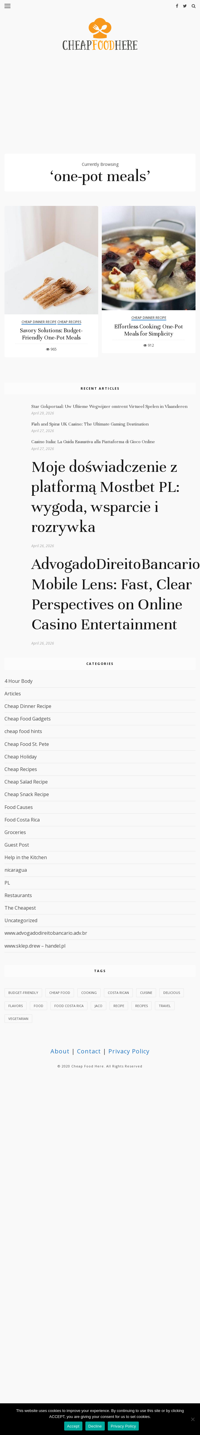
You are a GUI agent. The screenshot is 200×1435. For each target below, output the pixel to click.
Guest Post (16, 845)
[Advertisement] (100, 104)
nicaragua (15, 870)
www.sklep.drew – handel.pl (34, 946)
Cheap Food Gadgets (27, 718)
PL (7, 882)
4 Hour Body (18, 681)
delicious (171, 992)
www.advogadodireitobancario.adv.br (45, 933)
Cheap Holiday (20, 756)
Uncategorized (20, 920)
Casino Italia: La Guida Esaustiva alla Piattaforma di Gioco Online (93, 441)
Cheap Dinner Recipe (38, 321)
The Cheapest (20, 908)
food (38, 1005)
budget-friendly (23, 992)
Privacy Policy (129, 1051)
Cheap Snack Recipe (26, 794)
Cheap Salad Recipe (26, 781)
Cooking (89, 992)
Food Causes (18, 807)
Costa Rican (118, 992)
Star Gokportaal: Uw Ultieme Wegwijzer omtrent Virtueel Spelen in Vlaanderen (109, 406)
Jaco (98, 1005)
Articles (12, 693)
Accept (73, 1426)
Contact (89, 1051)
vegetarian (18, 1018)
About (60, 1051)
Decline (95, 1426)
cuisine (146, 992)
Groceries (15, 832)
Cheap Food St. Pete (26, 744)
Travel (165, 1005)
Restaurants (18, 895)
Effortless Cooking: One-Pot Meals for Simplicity (148, 330)
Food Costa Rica (22, 819)
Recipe (118, 1005)
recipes (141, 1005)
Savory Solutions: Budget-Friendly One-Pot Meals (51, 334)
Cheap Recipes (69, 321)
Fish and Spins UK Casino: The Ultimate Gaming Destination (90, 424)
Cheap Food (59, 992)
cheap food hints (23, 731)
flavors (15, 1005)
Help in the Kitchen (25, 857)
